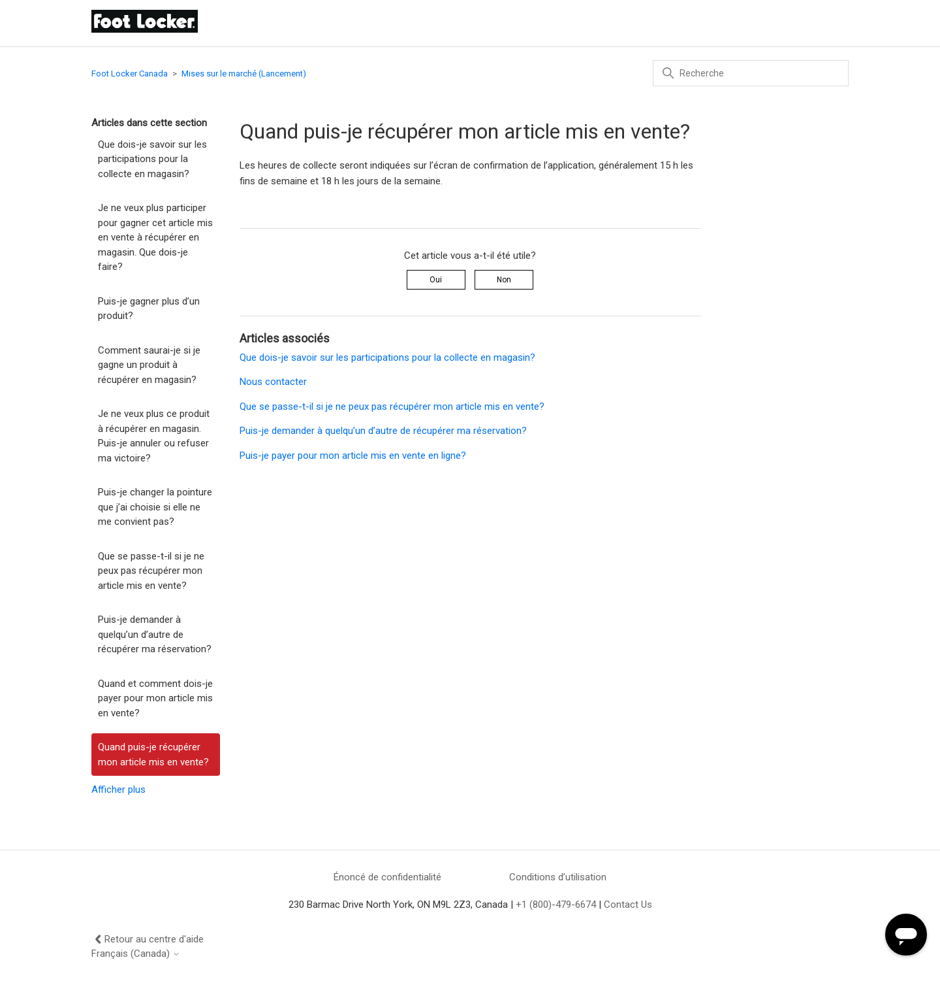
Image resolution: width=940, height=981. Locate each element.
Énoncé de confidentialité (387, 877)
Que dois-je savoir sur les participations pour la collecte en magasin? (152, 159)
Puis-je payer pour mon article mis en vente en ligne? (353, 455)
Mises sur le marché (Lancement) (243, 73)
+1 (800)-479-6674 (556, 904)
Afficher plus (118, 789)
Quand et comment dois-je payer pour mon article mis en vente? (155, 698)
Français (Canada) (135, 953)
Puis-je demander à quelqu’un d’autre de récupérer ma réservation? (155, 634)
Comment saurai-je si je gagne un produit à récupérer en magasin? (149, 365)
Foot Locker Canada (129, 73)
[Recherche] (751, 73)
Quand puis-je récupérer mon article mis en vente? (153, 754)
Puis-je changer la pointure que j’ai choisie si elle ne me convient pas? (155, 506)
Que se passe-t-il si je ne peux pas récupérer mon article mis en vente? (151, 570)
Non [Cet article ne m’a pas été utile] (504, 279)
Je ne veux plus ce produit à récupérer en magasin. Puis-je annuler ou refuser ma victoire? (154, 436)
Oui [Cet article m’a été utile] (436, 279)
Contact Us (628, 904)
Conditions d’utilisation (557, 877)
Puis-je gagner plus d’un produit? (149, 308)
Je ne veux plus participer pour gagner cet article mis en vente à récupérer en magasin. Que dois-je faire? (155, 237)
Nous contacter (273, 382)
